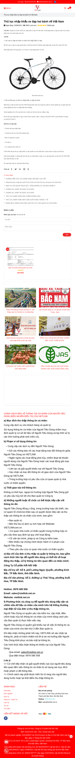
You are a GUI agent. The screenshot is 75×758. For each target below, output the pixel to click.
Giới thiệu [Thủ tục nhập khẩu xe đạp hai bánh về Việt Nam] (7, 690)
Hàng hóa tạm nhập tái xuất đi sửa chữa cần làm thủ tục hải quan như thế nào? (33, 182)
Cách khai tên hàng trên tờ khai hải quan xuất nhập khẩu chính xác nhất (20, 339)
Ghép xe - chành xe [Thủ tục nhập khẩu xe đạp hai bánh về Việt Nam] (10, 699)
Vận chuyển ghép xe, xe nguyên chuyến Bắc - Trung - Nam (54, 311)
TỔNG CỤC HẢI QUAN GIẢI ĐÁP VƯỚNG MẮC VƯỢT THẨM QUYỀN (54, 339)
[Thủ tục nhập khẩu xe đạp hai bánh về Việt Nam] (37, 8)
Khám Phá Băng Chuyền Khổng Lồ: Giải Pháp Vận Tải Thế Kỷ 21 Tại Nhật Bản (20, 311)
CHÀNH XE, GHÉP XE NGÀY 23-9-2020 (20, 189)
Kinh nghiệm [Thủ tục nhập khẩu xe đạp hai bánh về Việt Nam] (8, 693)
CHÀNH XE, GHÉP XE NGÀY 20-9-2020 (20, 193)
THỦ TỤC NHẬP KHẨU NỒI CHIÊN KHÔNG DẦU (23, 196)
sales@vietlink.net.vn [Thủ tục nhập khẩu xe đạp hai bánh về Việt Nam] (44, 2)
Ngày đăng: (9, 25)
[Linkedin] (20, 169)
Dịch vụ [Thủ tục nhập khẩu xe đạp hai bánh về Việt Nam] (6, 696)
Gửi (67, 234)
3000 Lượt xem (29, 25)
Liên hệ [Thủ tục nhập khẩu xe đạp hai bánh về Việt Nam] (7, 702)
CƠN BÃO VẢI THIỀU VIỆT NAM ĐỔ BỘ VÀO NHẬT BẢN (20, 367)
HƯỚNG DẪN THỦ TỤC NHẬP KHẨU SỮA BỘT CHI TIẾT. (26, 179)
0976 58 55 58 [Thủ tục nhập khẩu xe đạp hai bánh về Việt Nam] (30, 2)
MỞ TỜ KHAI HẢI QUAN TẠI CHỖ (20, 268)
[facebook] (55, 2)
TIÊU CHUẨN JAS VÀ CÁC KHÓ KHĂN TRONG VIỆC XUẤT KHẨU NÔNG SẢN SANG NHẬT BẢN (54, 367)
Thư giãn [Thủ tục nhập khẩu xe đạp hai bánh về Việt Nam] (7, 708)
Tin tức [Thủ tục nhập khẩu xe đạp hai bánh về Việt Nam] (6, 705)
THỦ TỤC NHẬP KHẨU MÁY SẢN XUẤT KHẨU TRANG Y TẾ (27, 200)
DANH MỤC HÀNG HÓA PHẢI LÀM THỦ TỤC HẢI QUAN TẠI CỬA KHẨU (31, 203)
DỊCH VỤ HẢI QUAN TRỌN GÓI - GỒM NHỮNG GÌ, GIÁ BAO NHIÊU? (30, 186)
